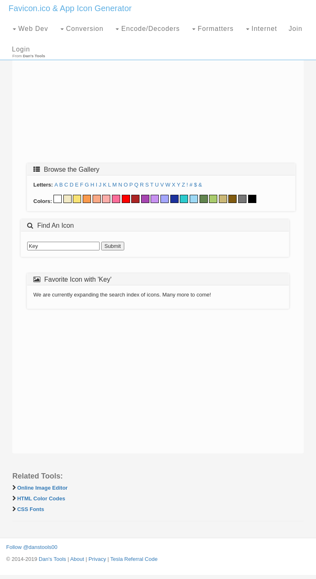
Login (21, 49)
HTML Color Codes (41, 498)
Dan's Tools (52, 559)
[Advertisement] (158, 97)
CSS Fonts (30, 509)
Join (295, 28)
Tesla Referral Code (134, 559)
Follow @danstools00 (31, 547)
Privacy (97, 559)
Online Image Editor (42, 488)
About (77, 559)
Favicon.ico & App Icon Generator (70, 8)
